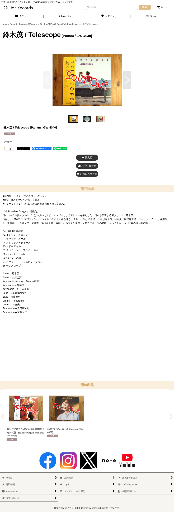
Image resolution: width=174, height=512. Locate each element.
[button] (65, 16)
